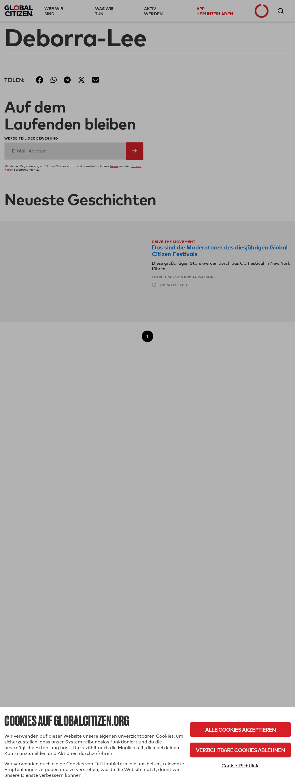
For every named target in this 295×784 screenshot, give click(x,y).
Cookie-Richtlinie (241, 765)
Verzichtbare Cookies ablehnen (240, 750)
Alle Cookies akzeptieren (240, 729)
